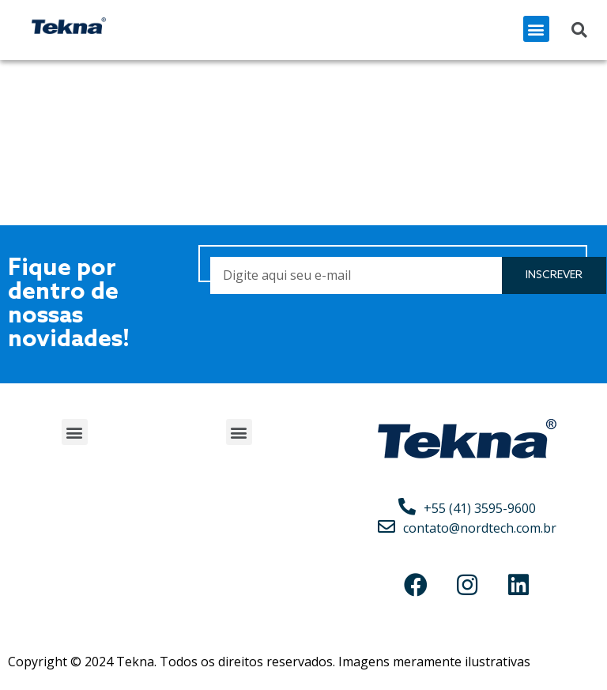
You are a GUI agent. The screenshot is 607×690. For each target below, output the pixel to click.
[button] (536, 29)
